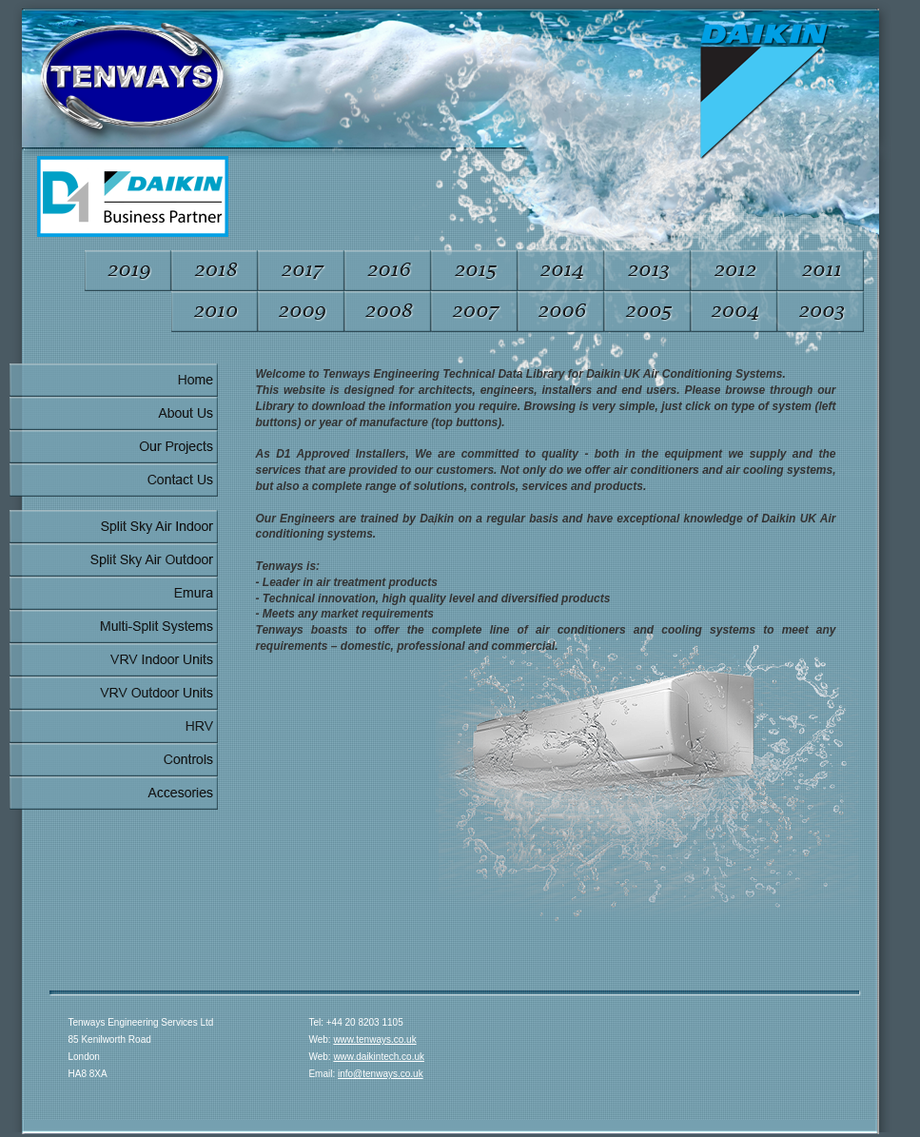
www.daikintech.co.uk (378, 1056)
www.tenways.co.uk (374, 1039)
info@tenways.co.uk (380, 1073)
